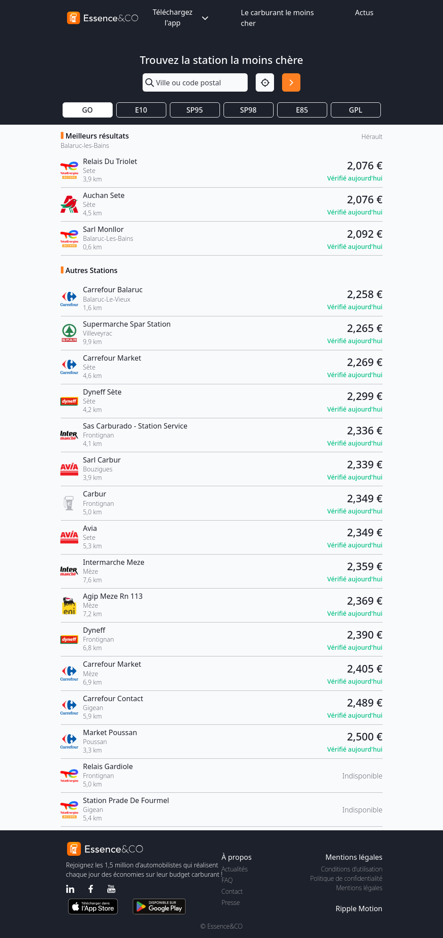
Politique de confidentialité (346, 878)
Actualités (235, 869)
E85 (302, 110)
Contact (232, 891)
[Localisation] (265, 82)
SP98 (248, 110)
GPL (356, 110)
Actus (364, 12)
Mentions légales (359, 887)
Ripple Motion (359, 908)
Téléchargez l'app (181, 17)
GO (87, 110)
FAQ (227, 880)
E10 (141, 110)
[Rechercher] (291, 82)
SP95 (194, 110)
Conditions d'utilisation (352, 869)
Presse (231, 902)
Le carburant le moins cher (277, 18)
